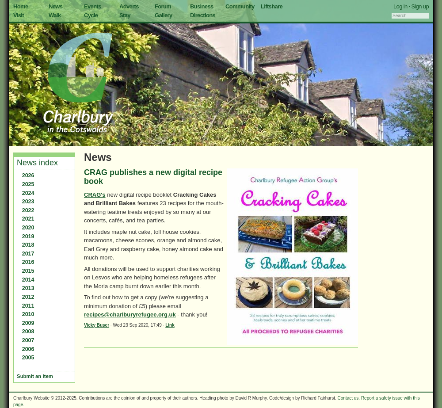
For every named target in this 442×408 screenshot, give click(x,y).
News (55, 6)
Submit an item (35, 376)
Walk (55, 15)
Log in (400, 6)
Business (201, 6)
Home (20, 6)
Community (240, 6)
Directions (202, 15)
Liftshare (271, 6)
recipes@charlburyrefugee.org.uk (130, 314)
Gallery (163, 15)
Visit (18, 15)
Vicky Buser (96, 325)
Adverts (129, 6)
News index (37, 162)
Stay (124, 15)
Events (92, 6)
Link (170, 325)
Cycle (91, 15)
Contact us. (349, 398)
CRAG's (95, 194)
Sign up (420, 6)
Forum (163, 6)
